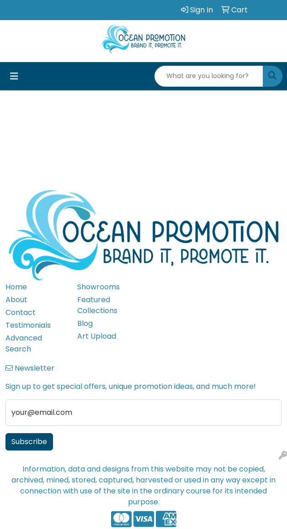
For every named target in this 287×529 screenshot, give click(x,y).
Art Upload (96, 336)
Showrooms (98, 287)
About (16, 299)
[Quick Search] (208, 76)
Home (16, 287)
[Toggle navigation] (14, 76)
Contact (20, 312)
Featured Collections (97, 305)
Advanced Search (23, 343)
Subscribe (29, 441)
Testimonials (28, 325)
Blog (85, 323)
